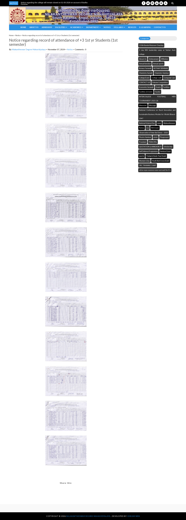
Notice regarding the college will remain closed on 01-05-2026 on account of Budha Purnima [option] (54, 3)
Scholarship (168, 147)
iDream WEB (133, 516)
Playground (164, 137)
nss (147, 128)
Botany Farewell (145, 68)
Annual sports (158, 64)
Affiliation (164, 59)
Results (132, 27)
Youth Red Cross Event (160, 161)
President (142, 142)
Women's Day (144, 161)
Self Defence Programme (148, 151)
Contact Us (160, 27)
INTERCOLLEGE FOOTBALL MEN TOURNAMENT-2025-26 (157, 99)
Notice (107, 27)
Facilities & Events (146, 92)
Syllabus (119, 27)
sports (141, 156)
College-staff (156, 78)
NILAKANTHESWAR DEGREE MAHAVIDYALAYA (88, 516)
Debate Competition (160, 82)
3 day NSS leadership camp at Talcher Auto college (157, 52)
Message (152, 105)
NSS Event (155, 128)
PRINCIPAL (153, 142)
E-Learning (145, 27)
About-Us (142, 59)
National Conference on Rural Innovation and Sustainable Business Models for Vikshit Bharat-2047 (157, 114)
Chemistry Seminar (162, 73)
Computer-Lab (169, 78)
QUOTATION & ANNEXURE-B (150, 147)
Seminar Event (165, 151)
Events (158, 87)
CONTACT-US (144, 82)
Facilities (61, 27)
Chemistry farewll (145, 73)
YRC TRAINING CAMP (147, 165)
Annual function (145, 64)
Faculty (157, 92)
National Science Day (147, 123)
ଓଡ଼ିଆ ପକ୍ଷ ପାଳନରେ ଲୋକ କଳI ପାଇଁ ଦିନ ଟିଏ (155, 170)
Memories (143, 105)
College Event (144, 78)
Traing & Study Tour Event (156, 156)
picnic (155, 137)
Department (93, 27)
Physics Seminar (145, 137)
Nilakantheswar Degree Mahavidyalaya (29, 49)
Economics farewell (146, 87)
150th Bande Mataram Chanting (151, 45)
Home (23, 27)
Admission (46, 27)
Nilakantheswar (169, 123)
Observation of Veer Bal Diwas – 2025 (153, 133)
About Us (33, 27)
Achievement (154, 59)
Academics (76, 27)
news (159, 123)
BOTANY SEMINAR (161, 68)
